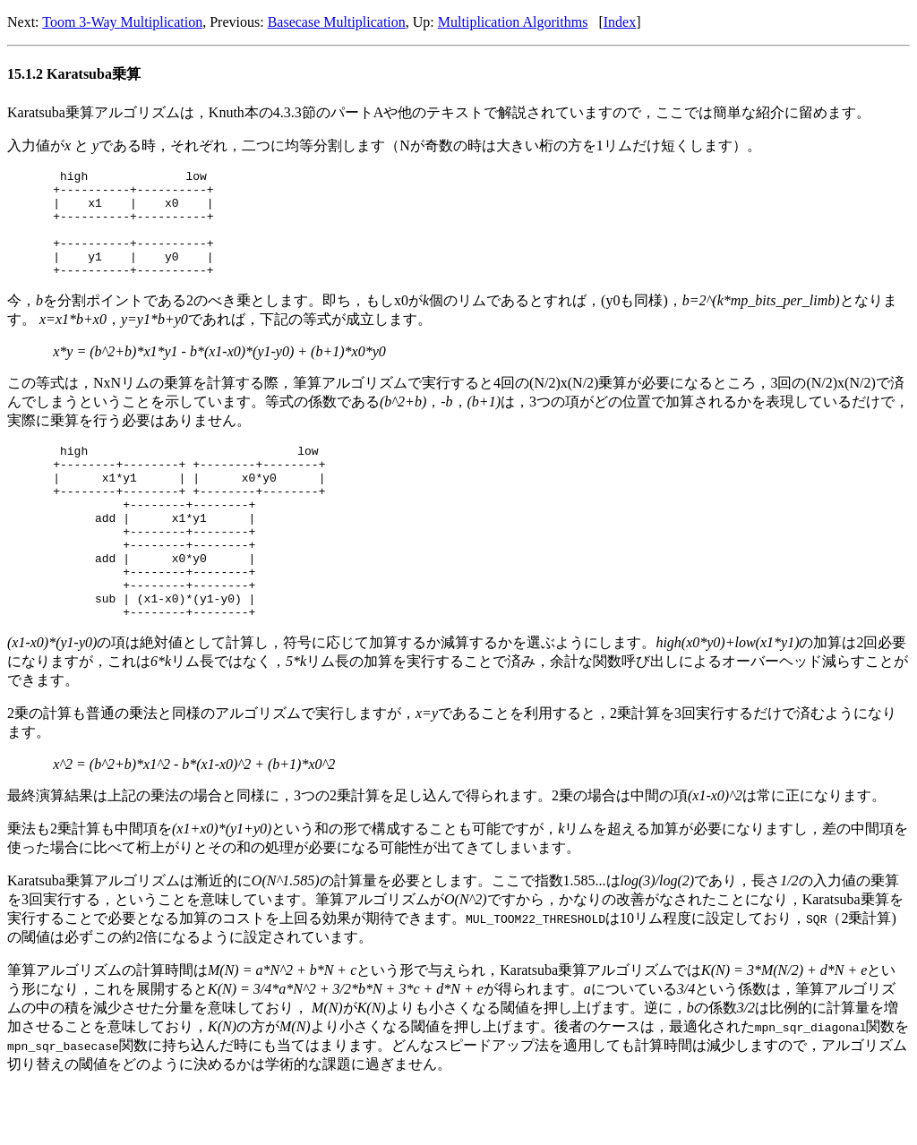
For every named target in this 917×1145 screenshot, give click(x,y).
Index (620, 22)
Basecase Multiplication (337, 22)
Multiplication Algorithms (513, 22)
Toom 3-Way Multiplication (122, 22)
